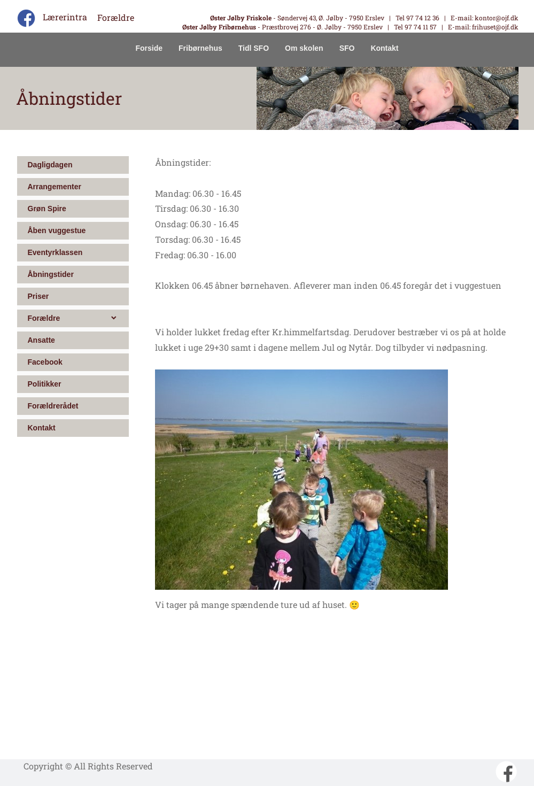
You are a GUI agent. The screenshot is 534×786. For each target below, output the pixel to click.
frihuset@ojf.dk (494, 26)
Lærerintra (65, 16)
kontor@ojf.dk (496, 17)
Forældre (115, 17)
